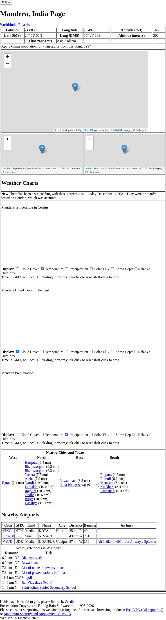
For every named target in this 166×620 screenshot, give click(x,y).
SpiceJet (150, 541)
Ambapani (107, 491)
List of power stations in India (43, 573)
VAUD (7, 541)
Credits (70, 602)
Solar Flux (101, 269)
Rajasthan (25, 25)
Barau (6, 483)
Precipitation (79, 269)
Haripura (31, 462)
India (13, 25)
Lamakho (31, 487)
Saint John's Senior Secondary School (49, 587)
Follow (6, 2)
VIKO (6, 531)
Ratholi (105, 479)
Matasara (107, 483)
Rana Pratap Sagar (73, 485)
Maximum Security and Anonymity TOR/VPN (37, 614)
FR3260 (8, 536)
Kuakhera (107, 487)
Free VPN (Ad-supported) (144, 610)
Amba (29, 479)
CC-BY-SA (116, 130)
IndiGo (118, 541)
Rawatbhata (68, 481)
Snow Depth (125, 269)
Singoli (27, 577)
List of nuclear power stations (43, 568)
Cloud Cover (29, 269)
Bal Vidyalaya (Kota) (37, 582)
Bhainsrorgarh (35, 466)
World (4, 25)
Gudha (29, 495)
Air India (104, 541)
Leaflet (59, 130)
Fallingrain (141, 130)
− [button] (7, 64)
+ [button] (7, 57)
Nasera (30, 475)
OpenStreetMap (87, 130)
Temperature (54, 269)
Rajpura (30, 491)
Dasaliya (31, 503)
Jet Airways (133, 541)
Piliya (29, 499)
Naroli (29, 483)
